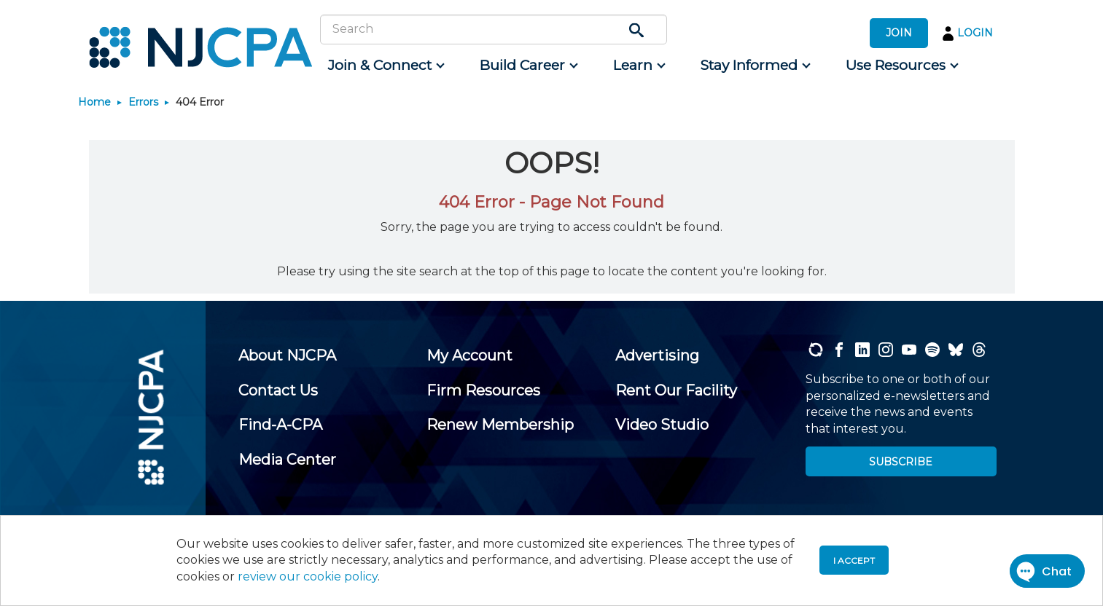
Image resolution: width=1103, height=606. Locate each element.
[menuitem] (385, 65)
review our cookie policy (308, 576)
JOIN (899, 32)
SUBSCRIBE (900, 461)
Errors (143, 102)
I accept (854, 560)
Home (94, 102)
